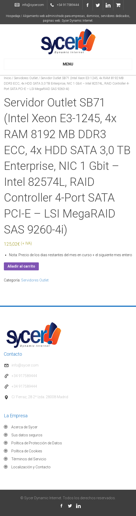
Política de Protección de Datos (36, 443)
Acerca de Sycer (24, 427)
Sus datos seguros (26, 435)
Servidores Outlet (26, 78)
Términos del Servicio (28, 459)
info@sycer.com (33, 5)
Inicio (7, 78)
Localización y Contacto (31, 467)
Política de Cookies (26, 451)
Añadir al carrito (21, 266)
